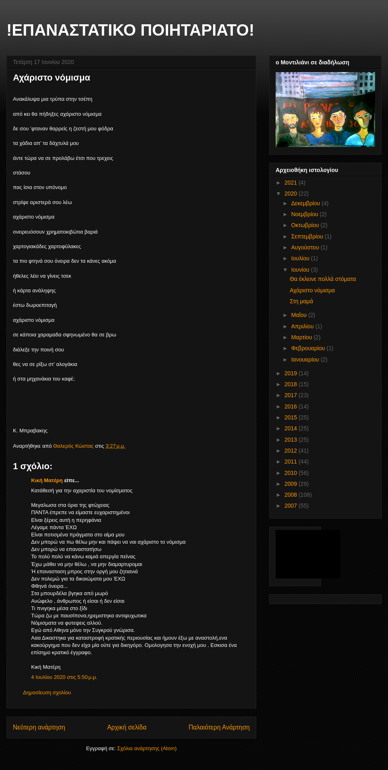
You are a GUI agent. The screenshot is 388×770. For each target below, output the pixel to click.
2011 (292, 461)
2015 (292, 417)
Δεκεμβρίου (306, 203)
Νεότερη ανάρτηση (39, 727)
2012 (292, 450)
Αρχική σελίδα (126, 727)
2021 (292, 182)
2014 (292, 428)
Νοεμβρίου (305, 214)
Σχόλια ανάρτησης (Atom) (147, 748)
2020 (292, 193)
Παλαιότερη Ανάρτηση (219, 727)
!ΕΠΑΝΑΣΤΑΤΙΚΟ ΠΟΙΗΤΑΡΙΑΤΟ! (130, 30)
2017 (292, 395)
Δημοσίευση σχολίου (47, 692)
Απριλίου (303, 326)
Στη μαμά (301, 301)
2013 (292, 439)
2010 (292, 473)
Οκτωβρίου (306, 225)
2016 (292, 406)
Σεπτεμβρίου (308, 236)
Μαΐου (299, 315)
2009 (292, 484)
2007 (292, 505)
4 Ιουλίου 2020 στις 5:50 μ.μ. (64, 677)
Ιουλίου (301, 258)
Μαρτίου (302, 337)
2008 (292, 494)
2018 (292, 384)
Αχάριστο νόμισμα (312, 290)
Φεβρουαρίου (308, 348)
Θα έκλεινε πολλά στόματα (323, 279)
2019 (292, 373)
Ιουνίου (301, 269)
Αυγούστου (306, 247)
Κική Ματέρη (47, 480)
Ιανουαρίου (306, 359)
